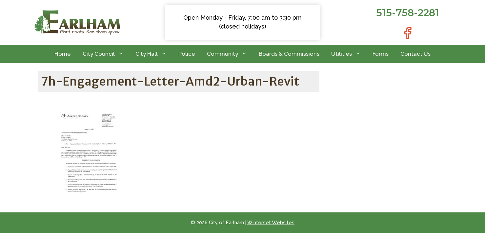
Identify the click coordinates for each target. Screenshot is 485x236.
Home (62, 53)
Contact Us (415, 53)
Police (186, 53)
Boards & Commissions (289, 53)
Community (230, 54)
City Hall (153, 54)
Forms (381, 53)
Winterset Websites (270, 223)
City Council (106, 54)
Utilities (349, 54)
